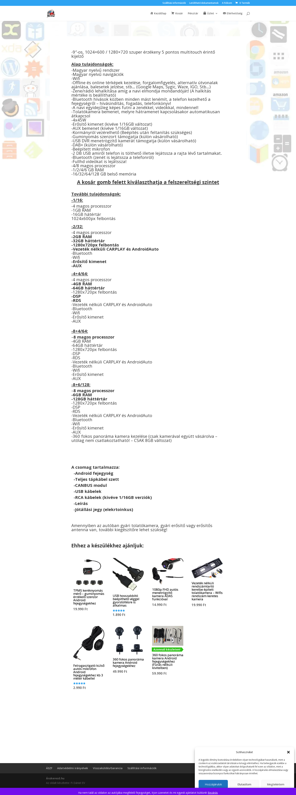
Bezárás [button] (213, 792)
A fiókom (227, 3)
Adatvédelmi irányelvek (72, 768)
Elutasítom (244, 784)
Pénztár (193, 13)
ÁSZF (49, 768)
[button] (288, 752)
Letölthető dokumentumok (204, 3)
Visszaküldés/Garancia (108, 768)
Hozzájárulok (213, 784)
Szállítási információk (174, 3)
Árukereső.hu (55, 778)
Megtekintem (275, 784)
